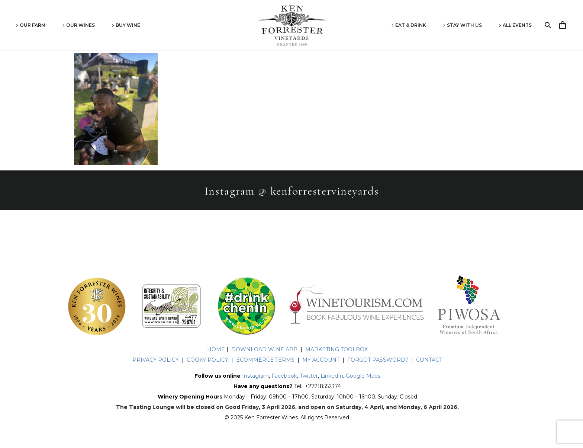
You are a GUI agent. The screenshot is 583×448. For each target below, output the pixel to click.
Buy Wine (128, 25)
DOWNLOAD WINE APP (264, 349)
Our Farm (32, 25)
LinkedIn (332, 375)
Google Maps (363, 375)
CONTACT (429, 359)
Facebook (284, 375)
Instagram (255, 375)
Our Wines (80, 25)
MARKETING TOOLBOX (336, 349)
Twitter (309, 375)
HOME (216, 349)
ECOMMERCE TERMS (265, 359)
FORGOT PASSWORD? (377, 359)
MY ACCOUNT (320, 359)
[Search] (547, 25)
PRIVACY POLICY (155, 359)
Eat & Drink (410, 25)
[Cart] (566, 25)
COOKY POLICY (208, 359)
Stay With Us (464, 25)
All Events (517, 25)
